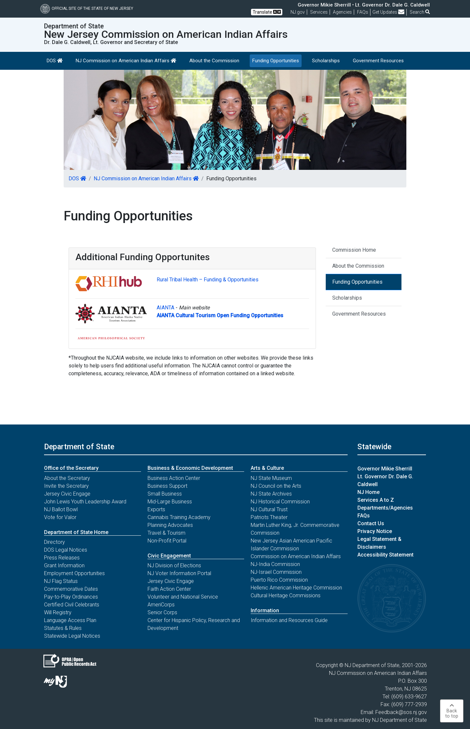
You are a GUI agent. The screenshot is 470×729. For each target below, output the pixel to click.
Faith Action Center (169, 589)
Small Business (165, 494)
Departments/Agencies (385, 508)
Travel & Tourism (166, 533)
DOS (55, 61)
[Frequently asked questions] (362, 12)
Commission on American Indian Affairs (296, 556)
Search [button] (420, 12)
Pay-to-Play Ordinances (71, 597)
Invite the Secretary (66, 486)
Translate (267, 12)
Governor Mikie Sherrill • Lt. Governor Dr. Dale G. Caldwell (364, 5)
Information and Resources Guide (289, 620)
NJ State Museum (271, 478)
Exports (156, 509)
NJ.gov (297, 12)
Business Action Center (174, 478)
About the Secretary (67, 478)
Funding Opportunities (275, 61)
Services (319, 12)
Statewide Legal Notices (72, 636)
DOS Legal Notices (65, 550)
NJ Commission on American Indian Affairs (126, 61)
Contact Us (370, 523)
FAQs (363, 516)
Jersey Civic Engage (67, 494)
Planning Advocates (170, 525)
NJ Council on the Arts (276, 486)
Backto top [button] (451, 711)
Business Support (167, 486)
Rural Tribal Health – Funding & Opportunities (207, 279)
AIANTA (165, 308)
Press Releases (62, 558)
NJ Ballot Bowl (61, 509)
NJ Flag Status (61, 581)
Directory (54, 542)
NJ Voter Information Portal (179, 573)
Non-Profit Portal (167, 541)
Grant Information (64, 565)
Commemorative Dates (71, 589)
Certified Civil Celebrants (71, 605)
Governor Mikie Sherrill (384, 469)
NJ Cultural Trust (269, 509)
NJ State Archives (271, 494)
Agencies (342, 12)
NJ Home (368, 492)
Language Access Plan (70, 620)
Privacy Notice (374, 531)
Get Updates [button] (388, 12)
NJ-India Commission (275, 564)
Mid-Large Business (170, 501)
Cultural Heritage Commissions (286, 595)
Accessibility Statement (385, 555)
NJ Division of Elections (174, 565)
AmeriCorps (161, 605)
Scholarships (326, 61)
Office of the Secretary (71, 468)
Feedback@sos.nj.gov (401, 712)
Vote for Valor (60, 517)
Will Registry (57, 612)
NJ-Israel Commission (276, 572)
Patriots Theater (269, 517)
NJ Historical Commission (280, 501)
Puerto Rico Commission (279, 580)
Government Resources (378, 61)
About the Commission (214, 61)
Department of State (79, 446)
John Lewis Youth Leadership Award (85, 501)
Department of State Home (76, 532)
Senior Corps (162, 612)
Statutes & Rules (63, 628)
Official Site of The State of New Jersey (86, 8)
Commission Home (354, 250)
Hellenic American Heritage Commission (296, 588)
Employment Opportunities (74, 573)
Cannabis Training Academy (179, 517)
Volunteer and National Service (183, 597)
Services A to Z (375, 500)
